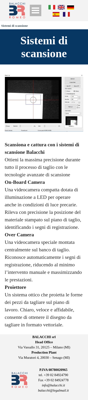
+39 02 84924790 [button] (56, 375)
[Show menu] (35, 10)
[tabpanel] (44, 234)
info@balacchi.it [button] (53, 385)
